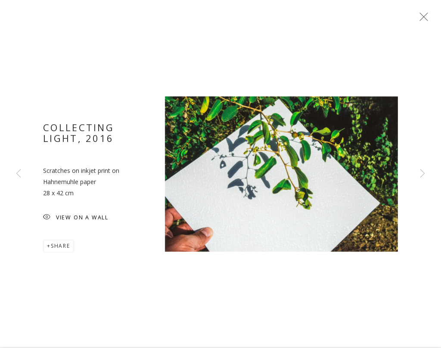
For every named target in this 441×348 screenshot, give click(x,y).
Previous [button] (18, 174)
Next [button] (422, 174)
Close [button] (421, 19)
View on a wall (76, 221)
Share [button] (60, 249)
